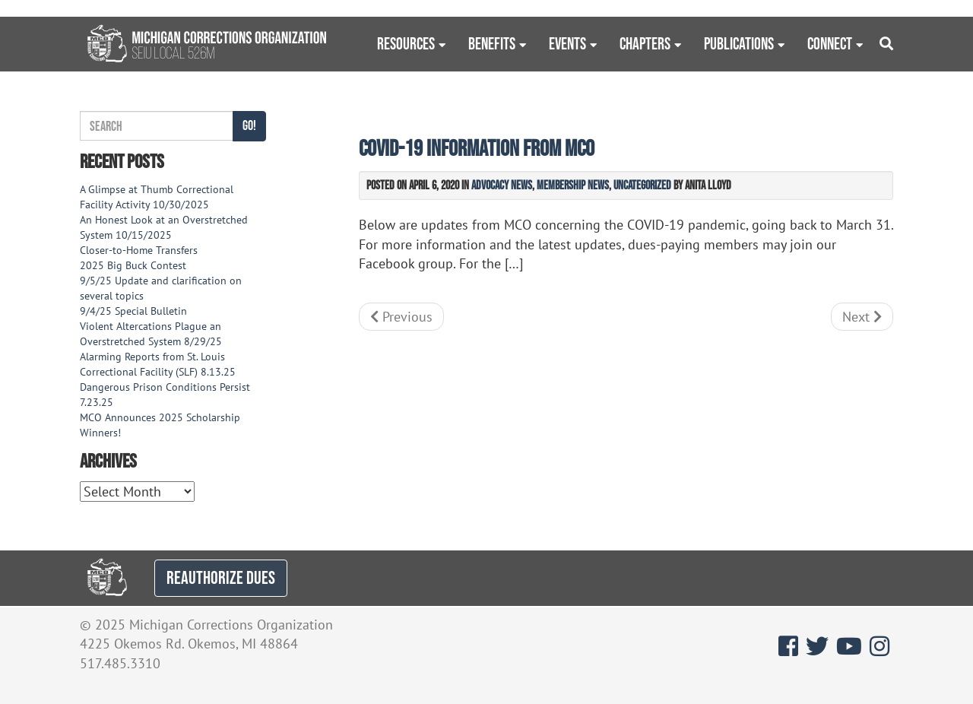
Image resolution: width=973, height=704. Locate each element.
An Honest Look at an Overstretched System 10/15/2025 (164, 227)
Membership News (573, 185)
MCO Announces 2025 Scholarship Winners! (160, 425)
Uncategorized (642, 185)
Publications (739, 43)
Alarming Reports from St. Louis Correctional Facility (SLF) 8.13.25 (158, 364)
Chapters (645, 43)
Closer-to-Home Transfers (140, 250)
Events (567, 43)
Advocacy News (501, 185)
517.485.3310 (120, 663)
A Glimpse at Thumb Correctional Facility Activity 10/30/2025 (156, 196)
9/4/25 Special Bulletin (133, 311)
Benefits (491, 43)
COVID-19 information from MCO (476, 147)
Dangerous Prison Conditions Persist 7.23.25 (165, 394)
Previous (401, 316)
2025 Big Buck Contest (133, 265)
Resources (406, 43)
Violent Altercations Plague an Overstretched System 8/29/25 (151, 333)
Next (862, 316)
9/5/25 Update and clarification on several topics (161, 288)
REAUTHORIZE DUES (220, 577)
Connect (829, 43)
